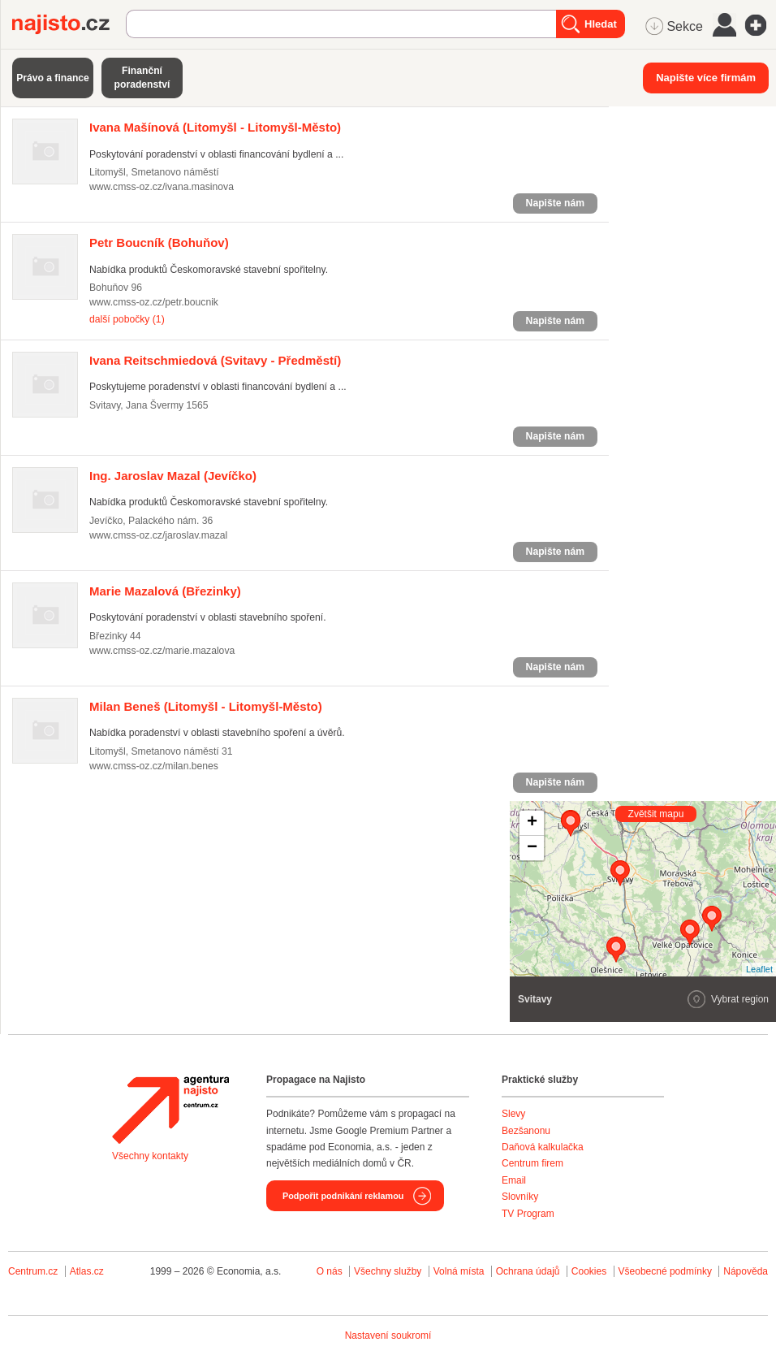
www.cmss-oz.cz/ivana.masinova (161, 187)
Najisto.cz (69, 24)
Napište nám (555, 203)
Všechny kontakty (150, 1156)
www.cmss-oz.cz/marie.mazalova (162, 650)
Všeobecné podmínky (665, 1271)
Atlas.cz (87, 1271)
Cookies (588, 1271)
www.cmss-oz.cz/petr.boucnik (153, 302)
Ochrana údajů (528, 1271)
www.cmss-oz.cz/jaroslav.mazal (158, 535)
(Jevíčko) (173, 476)
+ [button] (532, 823)
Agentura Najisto (170, 1110)
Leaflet (759, 969)
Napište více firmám (706, 77)
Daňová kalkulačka (543, 1147)
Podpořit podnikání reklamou (342, 1196)
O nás (330, 1271)
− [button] (532, 848)
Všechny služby (389, 1271)
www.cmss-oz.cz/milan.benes (153, 766)
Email (514, 1180)
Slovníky (520, 1196)
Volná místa (459, 1271)
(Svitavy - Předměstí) (215, 360)
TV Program (528, 1213)
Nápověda (745, 1271)
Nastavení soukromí (388, 1335)
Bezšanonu (526, 1130)
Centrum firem (532, 1163)
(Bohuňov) (159, 242)
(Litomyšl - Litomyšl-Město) (215, 127)
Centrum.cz (33, 1271)
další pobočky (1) (127, 319)
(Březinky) (165, 591)
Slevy (513, 1113)
